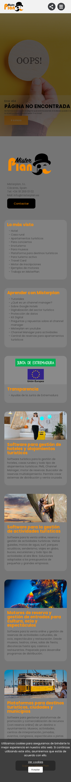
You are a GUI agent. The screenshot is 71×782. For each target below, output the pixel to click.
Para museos (19, 249)
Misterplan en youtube (26, 328)
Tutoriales (17, 299)
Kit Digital (17, 317)
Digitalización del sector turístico (32, 310)
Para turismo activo (24, 257)
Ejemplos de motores (25, 268)
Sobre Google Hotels (24, 306)
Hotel (14, 231)
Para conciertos (21, 242)
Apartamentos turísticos (27, 238)
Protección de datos (24, 314)
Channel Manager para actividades (34, 332)
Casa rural (17, 235)
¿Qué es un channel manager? (31, 302)
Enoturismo (18, 246)
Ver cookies (35, 762)
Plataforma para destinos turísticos (34, 253)
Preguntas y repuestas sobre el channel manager (37, 323)
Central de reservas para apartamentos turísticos (37, 338)
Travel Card (18, 260)
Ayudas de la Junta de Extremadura (34, 395)
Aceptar (35, 769)
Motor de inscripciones (26, 264)
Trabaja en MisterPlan (25, 272)
